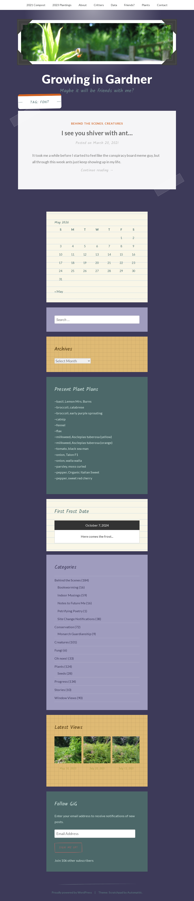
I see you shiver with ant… (97, 132)
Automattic (134, 892)
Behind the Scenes (87, 123)
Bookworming (68, 587)
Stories (59, 690)
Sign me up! (68, 847)
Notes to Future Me (71, 603)
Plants (146, 5)
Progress (61, 681)
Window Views (65, 698)
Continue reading (100, 170)
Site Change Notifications (76, 619)
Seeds (62, 673)
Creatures (114, 123)
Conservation (64, 627)
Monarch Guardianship (74, 634)
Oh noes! (60, 658)
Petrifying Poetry (70, 611)
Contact (162, 5)
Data (114, 5)
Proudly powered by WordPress (72, 892)
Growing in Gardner (97, 79)
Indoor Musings (69, 595)
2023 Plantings (61, 5)
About (83, 5)
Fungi (58, 650)
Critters (99, 5)
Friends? (129, 5)
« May (58, 291)
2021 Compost (36, 5)
